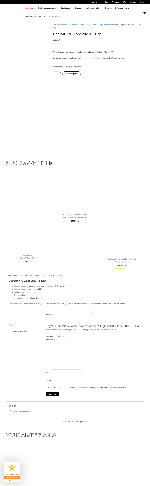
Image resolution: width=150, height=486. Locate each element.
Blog (58, 453)
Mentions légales (63, 467)
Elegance (106, 462)
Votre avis (50, 263)
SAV (57, 477)
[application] (57, 8)
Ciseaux (106, 469)
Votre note (50, 259)
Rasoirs (106, 459)
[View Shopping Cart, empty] (144, 15)
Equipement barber (110, 472)
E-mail (49, 307)
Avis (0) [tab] (55, 198)
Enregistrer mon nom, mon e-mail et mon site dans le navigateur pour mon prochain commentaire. (87, 314)
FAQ (57, 463)
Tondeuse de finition (111, 452)
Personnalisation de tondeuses (115, 479)
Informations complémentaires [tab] (35, 198)
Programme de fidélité (65, 474)
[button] (47, 8)
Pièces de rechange (111, 475)
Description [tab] (13, 198)
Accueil (56, 25)
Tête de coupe (89, 25)
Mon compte (61, 470)
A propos (59, 449)
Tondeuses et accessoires (71, 25)
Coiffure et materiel (110, 482)
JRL (91, 236)
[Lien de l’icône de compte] (96, 1)
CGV (57, 460)
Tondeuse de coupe (110, 449)
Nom (48, 298)
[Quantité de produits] (57, 74)
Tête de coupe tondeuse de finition (111, 25)
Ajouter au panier (72, 74)
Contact (59, 456)
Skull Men (107, 466)
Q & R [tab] (65, 198)
